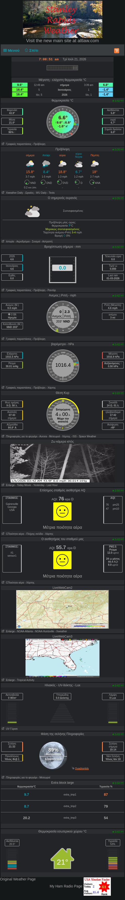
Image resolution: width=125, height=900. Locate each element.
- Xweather (61, 631)
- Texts (51, 192)
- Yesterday (38, 485)
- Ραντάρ (51, 290)
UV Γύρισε (9, 728)
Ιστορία (7, 241)
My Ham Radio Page (66, 886)
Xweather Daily (12, 192)
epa (69, 499)
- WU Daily (41, 192)
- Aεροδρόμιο (22, 241)
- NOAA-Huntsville (44, 631)
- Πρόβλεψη (38, 144)
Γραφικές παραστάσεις (16, 144)
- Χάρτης (51, 387)
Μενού (12, 50)
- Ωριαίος (29, 192)
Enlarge (8, 485)
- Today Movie (23, 485)
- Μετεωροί (53, 436)
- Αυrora (42, 436)
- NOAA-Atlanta (24, 631)
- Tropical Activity (24, 680)
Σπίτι (30, 50)
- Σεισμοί (35, 241)
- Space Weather (86, 436)
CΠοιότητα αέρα (12, 534)
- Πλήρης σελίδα (34, 534)
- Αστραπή (47, 241)
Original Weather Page (18, 879)
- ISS (74, 436)
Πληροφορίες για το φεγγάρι (19, 436)
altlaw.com (88, 40)
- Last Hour (51, 485)
